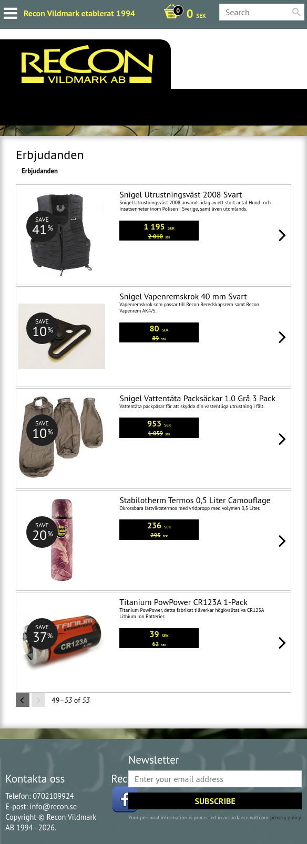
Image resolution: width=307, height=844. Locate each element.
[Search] (296, 12)
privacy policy (285, 817)
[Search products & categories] (261, 12)
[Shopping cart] (182, 14)
